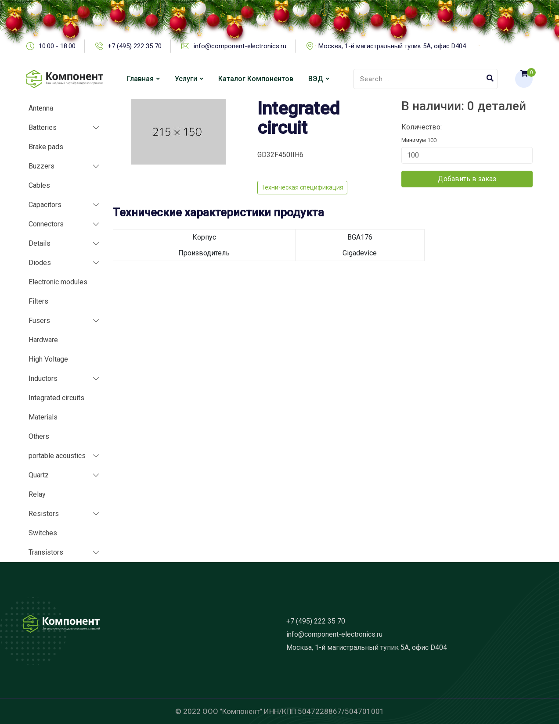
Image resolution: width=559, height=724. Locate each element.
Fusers (39, 320)
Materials (43, 417)
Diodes (40, 262)
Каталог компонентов (255, 79)
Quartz (39, 475)
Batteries (43, 127)
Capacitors (45, 205)
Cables (39, 185)
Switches (43, 533)
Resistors (44, 513)
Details (39, 243)
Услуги (186, 79)
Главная (140, 79)
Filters (38, 301)
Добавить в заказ (467, 179)
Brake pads (46, 147)
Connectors (46, 224)
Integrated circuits (56, 398)
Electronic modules (58, 282)
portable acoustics (57, 456)
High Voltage (48, 359)
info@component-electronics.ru (334, 634)
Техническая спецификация (302, 187)
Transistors (46, 552)
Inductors (43, 378)
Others (39, 436)
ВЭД (315, 79)
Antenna (41, 108)
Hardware (43, 340)
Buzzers (41, 166)
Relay (37, 494)
